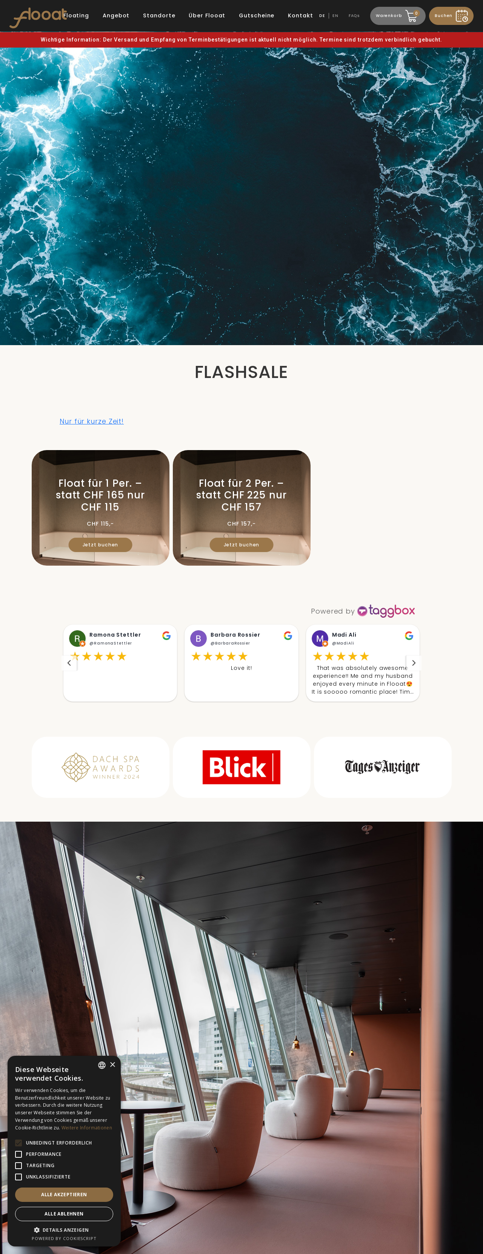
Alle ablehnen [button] (64, 1214)
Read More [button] (362, 701)
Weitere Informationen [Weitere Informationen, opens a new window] (87, 1127)
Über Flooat (207, 15)
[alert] (64, 1151)
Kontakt (300, 15)
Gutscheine (256, 15)
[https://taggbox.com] (363, 611)
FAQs (354, 16)
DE (322, 16)
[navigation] (69, 668)
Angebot (116, 15)
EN (335, 16)
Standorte (159, 15)
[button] (120, 668)
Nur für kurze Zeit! (92, 421)
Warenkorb (397, 15)
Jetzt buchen (100, 544)
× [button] (112, 1065)
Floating (76, 15)
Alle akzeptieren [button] (64, 1194)
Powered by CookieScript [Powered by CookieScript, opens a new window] (64, 1238)
